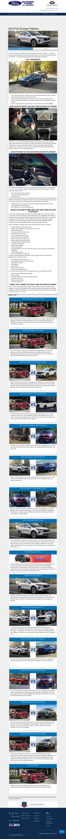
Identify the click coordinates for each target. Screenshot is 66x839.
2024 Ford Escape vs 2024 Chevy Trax (33, 702)
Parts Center (25, 818)
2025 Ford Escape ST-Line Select (33, 330)
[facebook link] (47, 813)
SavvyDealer (25, 834)
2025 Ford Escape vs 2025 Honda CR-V (33, 457)
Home (10, 14)
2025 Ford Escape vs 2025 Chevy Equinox (33, 488)
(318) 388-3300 (52, 8)
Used (20, 14)
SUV (48, 53)
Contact (45, 48)
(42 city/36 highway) (14, 189)
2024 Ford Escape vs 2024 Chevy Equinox (33, 733)
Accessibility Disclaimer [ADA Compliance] (36, 804)
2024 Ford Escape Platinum (33, 575)
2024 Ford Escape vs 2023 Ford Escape (33, 670)
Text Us (62, 831)
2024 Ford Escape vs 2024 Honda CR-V (33, 638)
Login (48, 825)
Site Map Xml (50, 818)
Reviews (36, 818)
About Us (53, 14)
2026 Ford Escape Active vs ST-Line (33, 298)
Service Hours (26, 815)
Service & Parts (35, 14)
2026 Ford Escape (33, 765)
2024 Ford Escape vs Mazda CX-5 (33, 607)
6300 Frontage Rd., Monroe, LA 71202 (49, 10)
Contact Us (37, 813)
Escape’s (16, 142)
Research (45, 14)
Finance (26, 14)
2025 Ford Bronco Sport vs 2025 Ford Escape (33, 425)
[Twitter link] (48, 813)
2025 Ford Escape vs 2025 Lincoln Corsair (33, 393)
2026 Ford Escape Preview (33, 551)
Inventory (21, 48)
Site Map (48, 816)
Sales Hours (25, 813)
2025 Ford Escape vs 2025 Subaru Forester (33, 362)
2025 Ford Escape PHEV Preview (33, 520)
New (15, 14)
